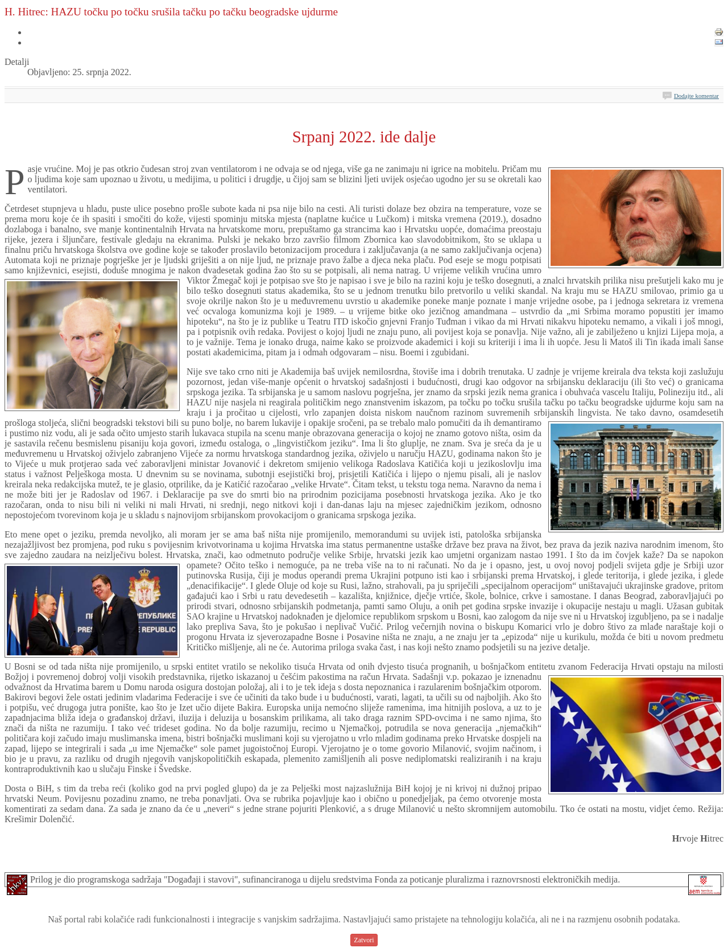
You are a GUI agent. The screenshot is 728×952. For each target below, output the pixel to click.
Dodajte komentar (696, 95)
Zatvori (364, 940)
